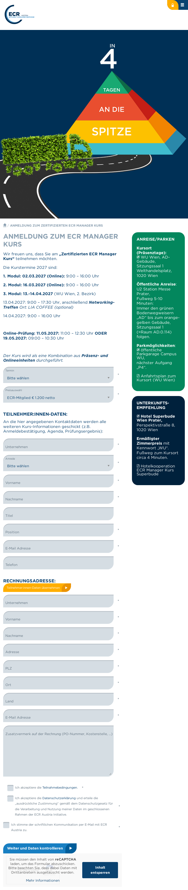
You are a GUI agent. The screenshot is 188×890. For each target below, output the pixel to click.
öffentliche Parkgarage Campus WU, (156, 354)
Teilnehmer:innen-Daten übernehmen (33, 587)
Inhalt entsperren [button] (100, 870)
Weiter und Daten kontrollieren (35, 848)
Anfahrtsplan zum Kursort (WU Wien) (156, 378)
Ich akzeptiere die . (42, 788)
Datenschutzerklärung (59, 798)
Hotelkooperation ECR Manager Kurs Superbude (156, 470)
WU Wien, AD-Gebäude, (153, 259)
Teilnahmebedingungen (59, 787)
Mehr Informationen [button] (43, 880)
